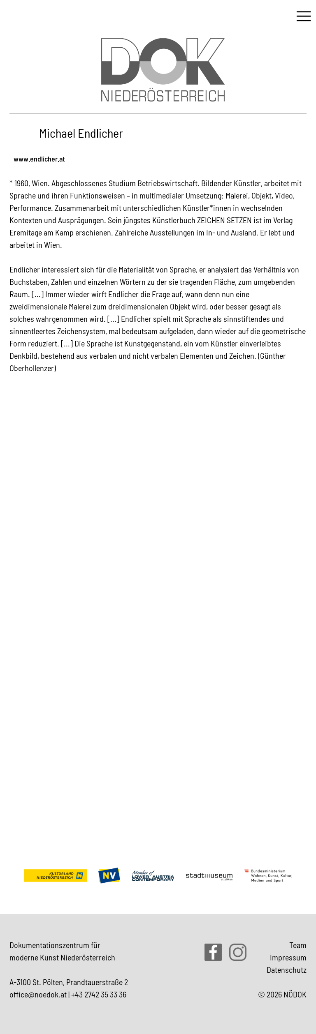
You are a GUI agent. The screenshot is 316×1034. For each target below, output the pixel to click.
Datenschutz (287, 969)
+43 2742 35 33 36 (98, 994)
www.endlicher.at (39, 158)
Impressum (288, 957)
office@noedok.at (38, 994)
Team (298, 945)
